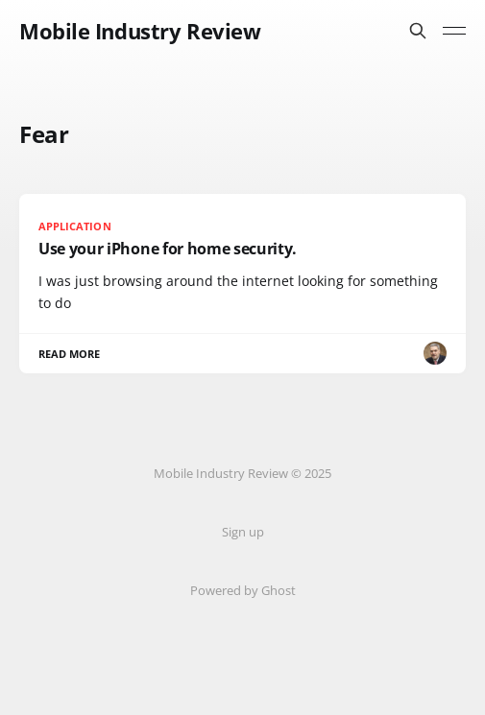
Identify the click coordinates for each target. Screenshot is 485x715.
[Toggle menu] (454, 30)
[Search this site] (417, 30)
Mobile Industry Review (139, 30)
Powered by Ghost (243, 590)
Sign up (243, 531)
